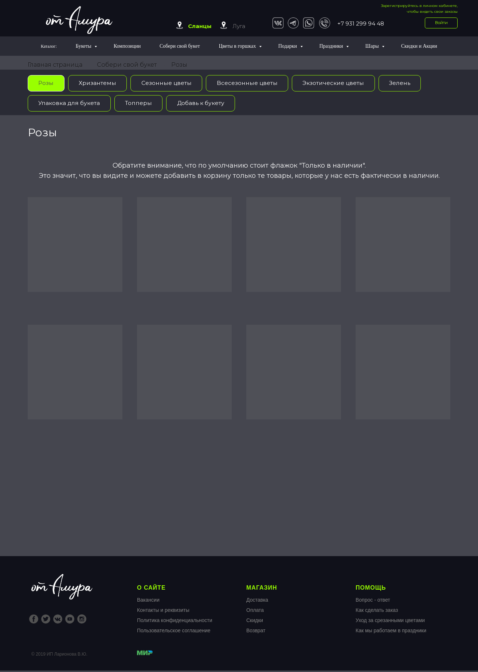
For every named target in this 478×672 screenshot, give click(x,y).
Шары (372, 46)
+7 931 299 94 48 (360, 23)
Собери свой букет (180, 46)
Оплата (255, 611)
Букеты (84, 46)
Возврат (256, 632)
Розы (179, 64)
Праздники (331, 46)
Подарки (288, 46)
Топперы (141, 103)
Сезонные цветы (168, 83)
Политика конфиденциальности (174, 622)
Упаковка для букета (70, 103)
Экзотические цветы (339, 83)
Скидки (254, 622)
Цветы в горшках (238, 46)
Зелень (407, 83)
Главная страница (55, 64)
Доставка (257, 601)
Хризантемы (99, 83)
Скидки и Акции (419, 46)
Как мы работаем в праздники (391, 632)
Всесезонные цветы (250, 83)
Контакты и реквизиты (163, 611)
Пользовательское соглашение (174, 632)
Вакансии (148, 601)
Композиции (127, 46)
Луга (238, 26)
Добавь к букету (205, 103)
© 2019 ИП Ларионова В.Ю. (59, 655)
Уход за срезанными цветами (390, 622)
